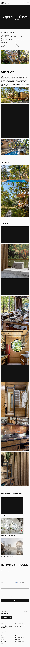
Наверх (25, 611)
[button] (6, 617)
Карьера (17, 635)
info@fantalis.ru (18, 626)
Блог (2, 643)
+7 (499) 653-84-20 (20, 625)
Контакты (17, 639)
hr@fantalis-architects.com (7, 632)
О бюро (2, 639)
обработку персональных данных (17, 596)
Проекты (3, 635)
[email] (15, 586)
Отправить (15, 600)
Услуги (2, 637)
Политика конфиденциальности (23, 645)
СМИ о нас (3, 641)
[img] (12, 526)
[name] (8, 582)
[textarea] (15, 592)
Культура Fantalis (19, 637)
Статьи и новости (19, 641)
